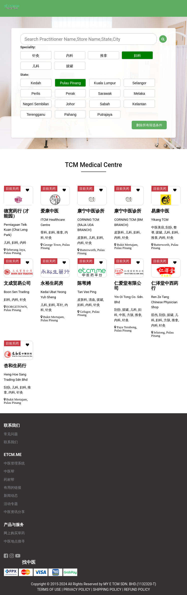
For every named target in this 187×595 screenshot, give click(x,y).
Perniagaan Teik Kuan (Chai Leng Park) (16, 230)
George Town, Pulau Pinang (55, 246)
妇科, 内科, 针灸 (15, 300)
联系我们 (11, 442)
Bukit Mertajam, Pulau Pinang (126, 246)
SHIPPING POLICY (107, 590)
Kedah (36, 83)
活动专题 (11, 504)
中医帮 (9, 471)
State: (24, 74)
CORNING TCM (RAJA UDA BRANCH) (88, 225)
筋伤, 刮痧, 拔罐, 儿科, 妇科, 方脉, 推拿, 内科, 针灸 (165, 320)
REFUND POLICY (137, 590)
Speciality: (28, 47)
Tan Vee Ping (86, 292)
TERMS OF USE (49, 590)
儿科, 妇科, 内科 (15, 242)
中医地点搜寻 (14, 541)
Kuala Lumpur (105, 83)
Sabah (105, 104)
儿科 (35, 66)
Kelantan (139, 104)
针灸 (35, 56)
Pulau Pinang (70, 83)
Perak (70, 94)
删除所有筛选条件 (149, 125)
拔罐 (70, 66)
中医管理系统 (14, 463)
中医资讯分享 (14, 512)
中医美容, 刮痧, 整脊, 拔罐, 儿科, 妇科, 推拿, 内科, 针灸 (165, 233)
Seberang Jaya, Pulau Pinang (15, 251)
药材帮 (9, 480)
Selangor (139, 83)
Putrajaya (104, 114)
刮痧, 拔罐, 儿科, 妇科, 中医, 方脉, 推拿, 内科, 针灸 (128, 315)
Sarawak (105, 94)
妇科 (139, 56)
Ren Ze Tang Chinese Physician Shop (164, 302)
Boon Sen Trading (16, 292)
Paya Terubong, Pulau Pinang (125, 329)
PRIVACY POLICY (77, 590)
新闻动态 (11, 496)
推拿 (104, 56)
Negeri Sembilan (36, 104)
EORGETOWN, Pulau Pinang (16, 308)
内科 (70, 56)
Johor (70, 104)
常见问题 (11, 434)
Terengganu (36, 114)
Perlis (36, 94)
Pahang (70, 114)
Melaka (139, 94)
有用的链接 (12, 488)
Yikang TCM (159, 220)
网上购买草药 (14, 533)
